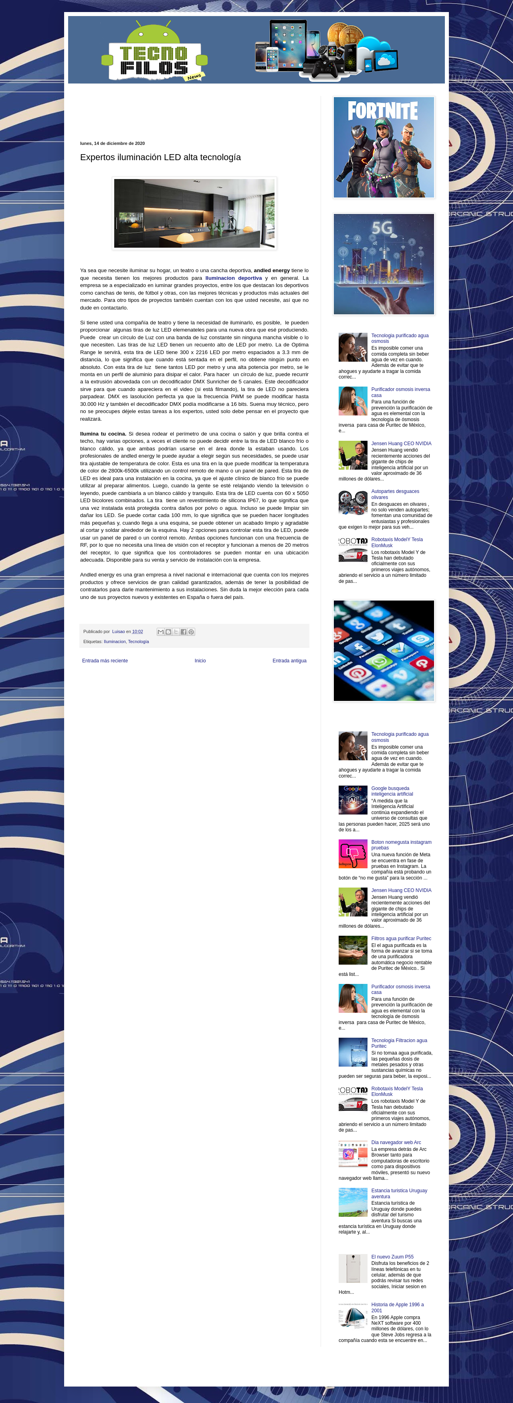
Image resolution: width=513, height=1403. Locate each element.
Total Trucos (192, 686)
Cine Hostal (214, 686)
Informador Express (182, 680)
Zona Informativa (95, 680)
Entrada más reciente (105, 661)
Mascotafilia (103, 693)
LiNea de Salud (150, 680)
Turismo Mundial (164, 693)
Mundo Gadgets (240, 686)
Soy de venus (133, 686)
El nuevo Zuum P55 (393, 1257)
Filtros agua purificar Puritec (401, 938)
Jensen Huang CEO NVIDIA (402, 443)
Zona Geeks (274, 680)
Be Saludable (123, 680)
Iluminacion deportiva (234, 278)
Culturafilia (271, 693)
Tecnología (138, 641)
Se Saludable (192, 693)
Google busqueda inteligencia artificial (392, 791)
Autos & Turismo (270, 686)
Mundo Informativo (131, 693)
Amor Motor (291, 693)
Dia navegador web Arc (396, 1142)
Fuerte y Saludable (163, 686)
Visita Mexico (216, 693)
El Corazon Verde (245, 693)
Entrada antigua (290, 661)
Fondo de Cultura (246, 680)
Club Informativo (215, 680)
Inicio (200, 661)
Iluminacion (115, 641)
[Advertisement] (174, 108)
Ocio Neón (110, 686)
